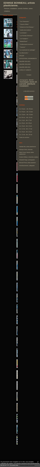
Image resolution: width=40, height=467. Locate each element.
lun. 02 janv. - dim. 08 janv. (26, 109)
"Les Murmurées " (24, 53)
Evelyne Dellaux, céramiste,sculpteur (28, 157)
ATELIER (21, 55)
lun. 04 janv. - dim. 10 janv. (26, 111)
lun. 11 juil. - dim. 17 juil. (25, 120)
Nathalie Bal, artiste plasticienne (27, 146)
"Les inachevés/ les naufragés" (27, 50)
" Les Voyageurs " (23, 38)
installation (24, 86)
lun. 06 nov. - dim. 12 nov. (26, 117)
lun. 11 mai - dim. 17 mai (25, 128)
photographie (24, 80)
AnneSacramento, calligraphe (27, 165)
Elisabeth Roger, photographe (27, 159)
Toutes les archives (24, 137)
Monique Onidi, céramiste (26, 149)
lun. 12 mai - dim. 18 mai (25, 134)
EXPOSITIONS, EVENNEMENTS (28, 58)
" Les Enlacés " (23, 32)
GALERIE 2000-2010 (24, 67)
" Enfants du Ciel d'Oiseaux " (26, 27)
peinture (31, 84)
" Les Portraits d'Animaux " (26, 35)
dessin (31, 80)
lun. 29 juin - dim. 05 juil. (25, 123)
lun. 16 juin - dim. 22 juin (25, 131)
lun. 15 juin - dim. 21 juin (25, 126)
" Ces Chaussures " (24, 21)
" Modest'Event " (23, 41)
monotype (24, 82)
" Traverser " (22, 47)
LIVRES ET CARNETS (25, 70)
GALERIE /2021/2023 (25, 64)
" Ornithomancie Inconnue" (26, 44)
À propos (29, 75)
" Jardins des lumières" (25, 30)
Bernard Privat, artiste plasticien (27, 162)
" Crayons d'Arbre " (24, 24)
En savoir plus (14, 465)
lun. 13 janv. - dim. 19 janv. (26, 114)
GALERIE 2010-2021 (24, 61)
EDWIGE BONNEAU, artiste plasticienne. (19, 4)
